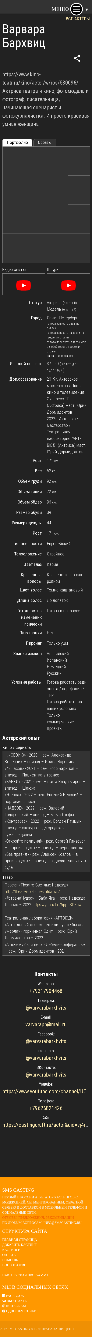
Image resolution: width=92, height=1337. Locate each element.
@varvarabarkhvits (46, 1007)
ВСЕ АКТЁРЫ (78, 18)
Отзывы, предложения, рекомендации (38, 1217)
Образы (45, 142)
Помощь (10, 1260)
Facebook (13, 1296)
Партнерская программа (25, 1275)
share (77, 58)
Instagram (14, 1306)
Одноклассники (19, 1311)
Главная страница (19, 1239)
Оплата (9, 1255)
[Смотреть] (23, 285)
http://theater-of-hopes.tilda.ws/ (32, 891)
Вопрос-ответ (15, 1265)
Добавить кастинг (19, 1245)
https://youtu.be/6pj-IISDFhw (57, 904)
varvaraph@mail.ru (46, 1024)
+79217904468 (46, 991)
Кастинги (11, 1250)
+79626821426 (46, 1108)
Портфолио (17, 142)
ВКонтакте (14, 1301)
